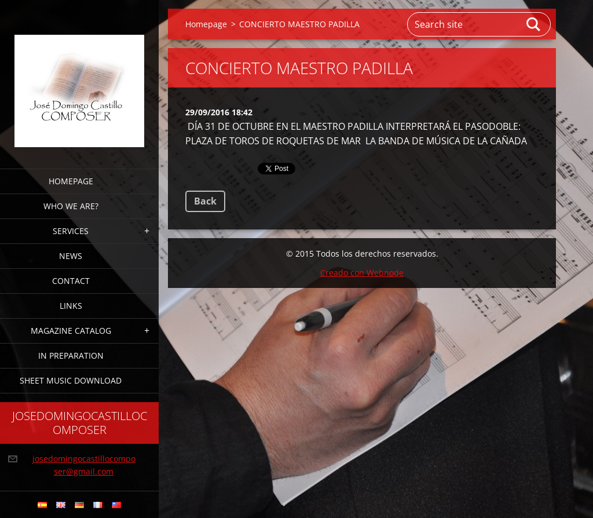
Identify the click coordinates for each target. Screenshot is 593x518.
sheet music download (71, 380)
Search (533, 24)
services (71, 230)
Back (205, 201)
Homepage (71, 181)
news (70, 255)
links (71, 305)
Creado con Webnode (362, 272)
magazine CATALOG (71, 330)
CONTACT (71, 280)
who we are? (70, 205)
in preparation (71, 355)
